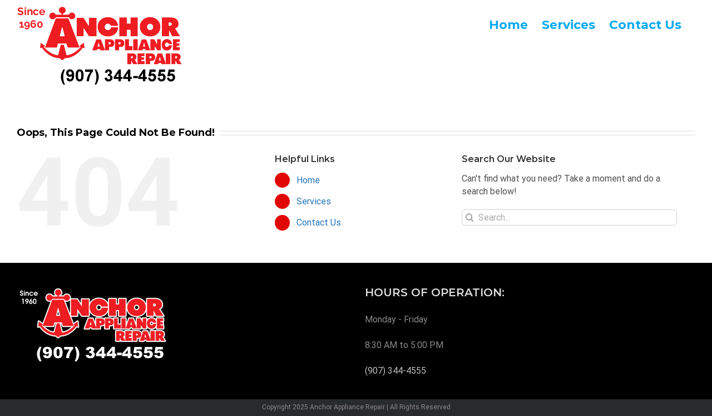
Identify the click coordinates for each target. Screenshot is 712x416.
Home (308, 180)
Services (313, 201)
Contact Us (318, 222)
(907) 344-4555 (395, 370)
